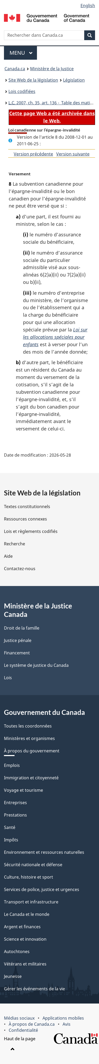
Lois (8, 678)
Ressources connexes (25, 519)
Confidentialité (23, 1030)
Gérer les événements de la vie (34, 989)
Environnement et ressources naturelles (44, 852)
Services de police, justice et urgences (41, 889)
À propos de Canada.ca (32, 1024)
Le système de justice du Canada (36, 665)
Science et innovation (25, 939)
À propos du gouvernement (31, 751)
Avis (66, 1024)
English (88, 5)
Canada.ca (14, 69)
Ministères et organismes (29, 738)
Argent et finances (22, 927)
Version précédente (33, 154)
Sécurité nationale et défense (33, 865)
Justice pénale (17, 640)
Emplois (12, 765)
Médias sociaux (19, 1018)
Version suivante (72, 154)
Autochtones (17, 951)
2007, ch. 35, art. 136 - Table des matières (53, 103)
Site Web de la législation (33, 80)
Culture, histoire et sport (28, 877)
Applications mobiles (63, 1018)
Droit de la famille (21, 628)
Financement (17, 653)
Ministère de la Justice (52, 69)
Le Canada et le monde (26, 914)
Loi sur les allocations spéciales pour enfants (55, 337)
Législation (74, 80)
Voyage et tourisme (23, 790)
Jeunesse (13, 976)
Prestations (15, 815)
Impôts (11, 840)
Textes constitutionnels (27, 506)
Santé (9, 827)
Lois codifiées (21, 91)
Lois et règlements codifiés (31, 531)
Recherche (14, 544)
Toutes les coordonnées (28, 726)
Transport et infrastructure (31, 902)
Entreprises (15, 802)
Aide (8, 556)
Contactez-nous (19, 568)
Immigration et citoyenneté (31, 778)
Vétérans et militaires (25, 964)
